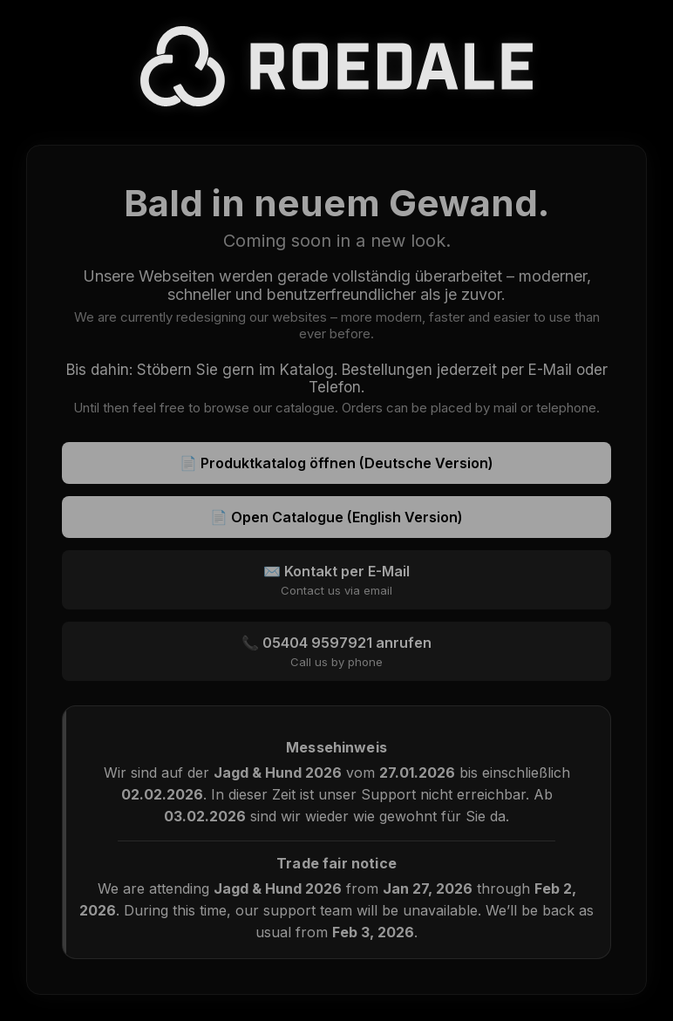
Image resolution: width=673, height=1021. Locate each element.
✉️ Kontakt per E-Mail (336, 579)
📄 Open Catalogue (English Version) (336, 517)
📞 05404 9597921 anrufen (336, 651)
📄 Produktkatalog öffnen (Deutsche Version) (336, 463)
